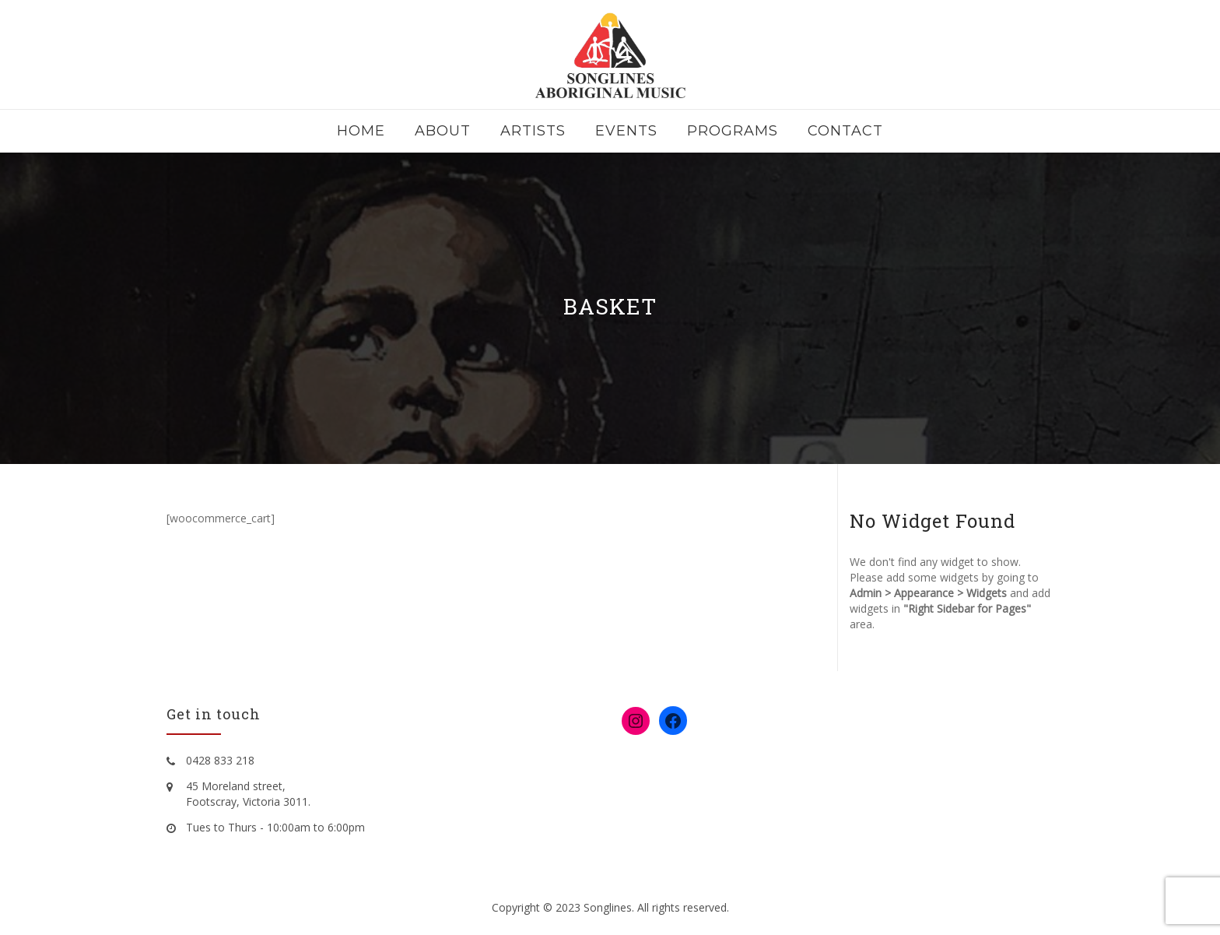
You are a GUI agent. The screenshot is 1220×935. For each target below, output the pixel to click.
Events (626, 130)
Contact (845, 130)
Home (361, 130)
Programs (732, 130)
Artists (533, 130)
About (443, 130)
